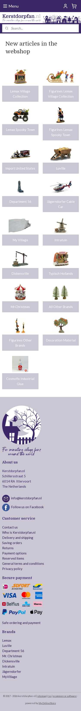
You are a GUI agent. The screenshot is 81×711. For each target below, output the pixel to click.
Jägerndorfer (11, 671)
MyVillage (9, 677)
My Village (20, 240)
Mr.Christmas (20, 307)
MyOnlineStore (47, 703)
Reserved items (13, 558)
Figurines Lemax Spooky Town (61, 132)
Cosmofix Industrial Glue (20, 381)
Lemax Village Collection (20, 93)
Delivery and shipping (17, 538)
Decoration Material (61, 340)
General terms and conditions (23, 563)
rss (49, 696)
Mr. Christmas (12, 656)
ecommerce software (65, 696)
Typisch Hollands (61, 273)
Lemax (6, 640)
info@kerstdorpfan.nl (26, 498)
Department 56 (20, 201)
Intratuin (60, 240)
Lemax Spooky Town (20, 130)
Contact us (10, 527)
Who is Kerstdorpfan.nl (18, 532)
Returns (8, 548)
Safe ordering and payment (21, 623)
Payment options (14, 553)
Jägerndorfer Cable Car (61, 204)
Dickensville (20, 273)
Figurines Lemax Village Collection (61, 93)
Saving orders (12, 543)
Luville (60, 168)
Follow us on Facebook (27, 507)
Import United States (20, 168)
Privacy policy (12, 569)
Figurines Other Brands (20, 342)
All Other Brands (61, 307)
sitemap (41, 696)
